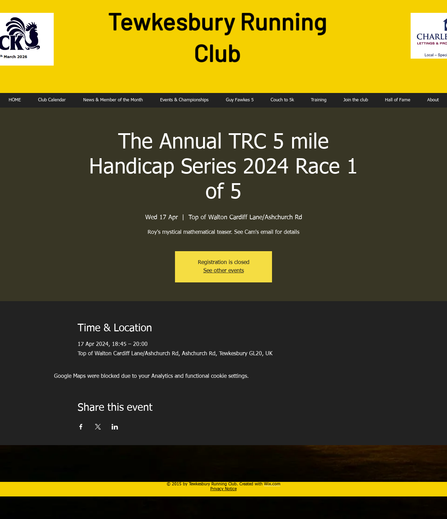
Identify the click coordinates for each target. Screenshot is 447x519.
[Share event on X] (98, 426)
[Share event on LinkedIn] (115, 426)
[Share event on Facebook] (81, 426)
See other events (223, 271)
